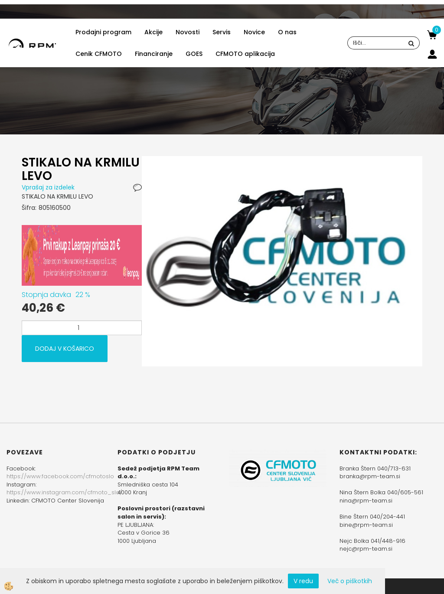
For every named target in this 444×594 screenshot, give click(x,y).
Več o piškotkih (349, 581)
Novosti (187, 32)
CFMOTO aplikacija (245, 53)
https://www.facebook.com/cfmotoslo (60, 476)
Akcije (153, 32)
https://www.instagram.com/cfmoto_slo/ (64, 492)
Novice (254, 32)
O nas (287, 32)
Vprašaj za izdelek (48, 187)
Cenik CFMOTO (98, 53)
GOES (194, 53)
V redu (303, 581)
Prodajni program (103, 32)
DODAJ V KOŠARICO (64, 348)
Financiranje (154, 53)
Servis (221, 32)
